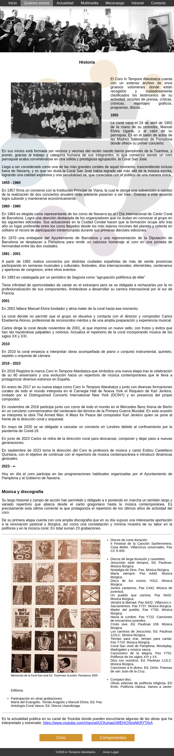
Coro (60, 737)
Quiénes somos (36, 3)
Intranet (138, 3)
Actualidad (65, 3)
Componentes (113, 737)
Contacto (158, 3)
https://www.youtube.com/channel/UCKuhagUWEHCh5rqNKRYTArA (98, 723)
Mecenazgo (115, 3)
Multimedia (89, 3)
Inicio (12, 3)
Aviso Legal (110, 752)
